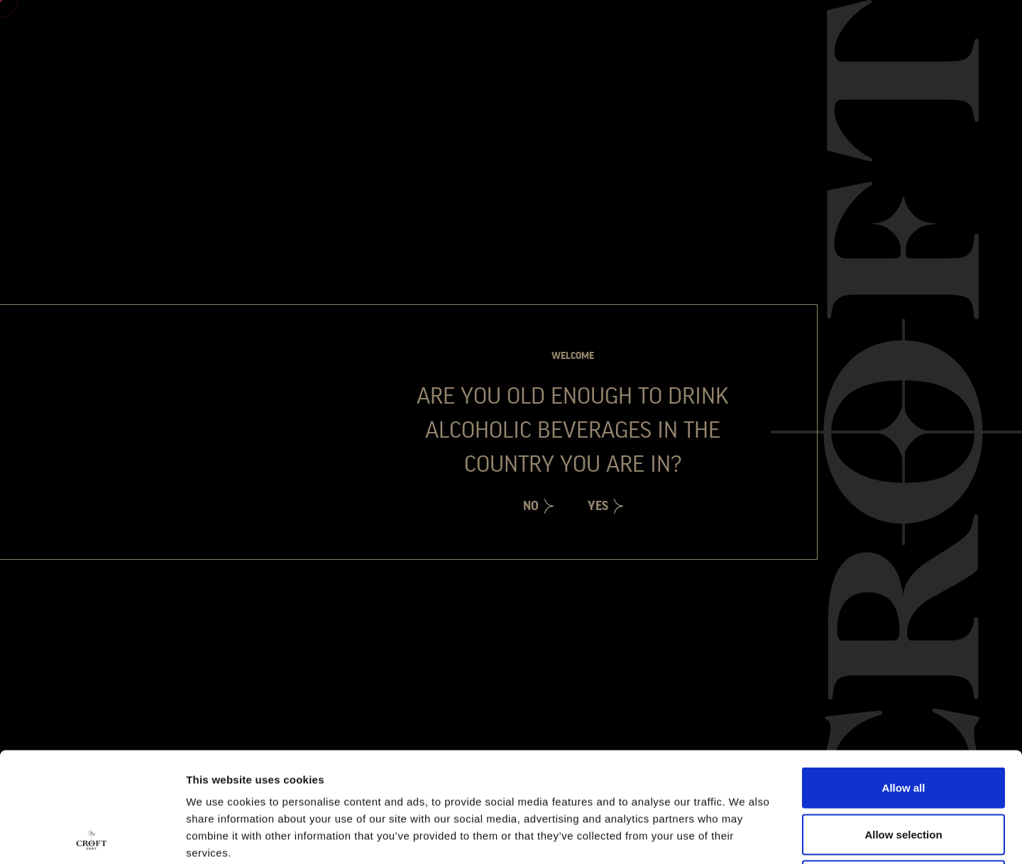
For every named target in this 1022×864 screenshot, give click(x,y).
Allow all (903, 678)
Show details (745, 836)
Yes (598, 505)
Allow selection (903, 725)
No (531, 505)
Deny (904, 771)
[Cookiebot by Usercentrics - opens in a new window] (92, 836)
